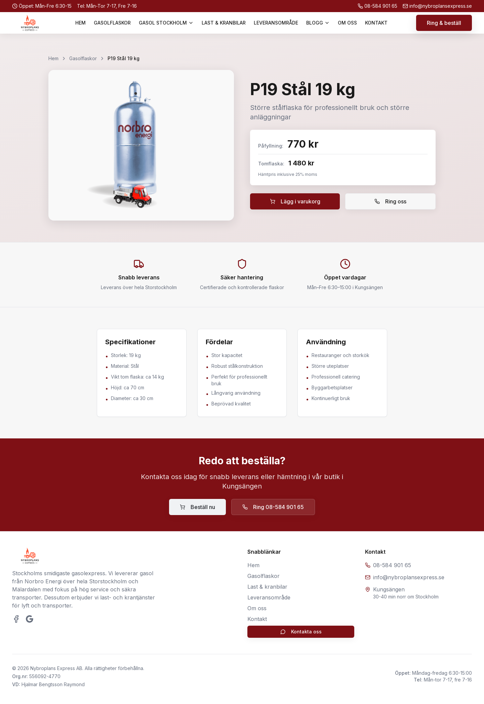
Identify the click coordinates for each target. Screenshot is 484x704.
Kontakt (257, 619)
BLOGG (318, 23)
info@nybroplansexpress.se (408, 577)
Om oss (257, 608)
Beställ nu (197, 507)
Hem (53, 58)
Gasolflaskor (83, 58)
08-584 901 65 (392, 565)
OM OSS (347, 23)
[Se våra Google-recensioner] (30, 619)
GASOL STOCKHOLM (166, 23)
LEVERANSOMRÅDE (276, 23)
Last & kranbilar (267, 586)
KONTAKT (376, 23)
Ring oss (390, 201)
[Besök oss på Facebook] (16, 619)
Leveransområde (268, 597)
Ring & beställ (444, 22)
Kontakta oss (301, 631)
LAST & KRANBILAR (224, 23)
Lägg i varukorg (295, 201)
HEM (80, 23)
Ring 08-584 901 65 (273, 507)
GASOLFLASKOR (112, 23)
